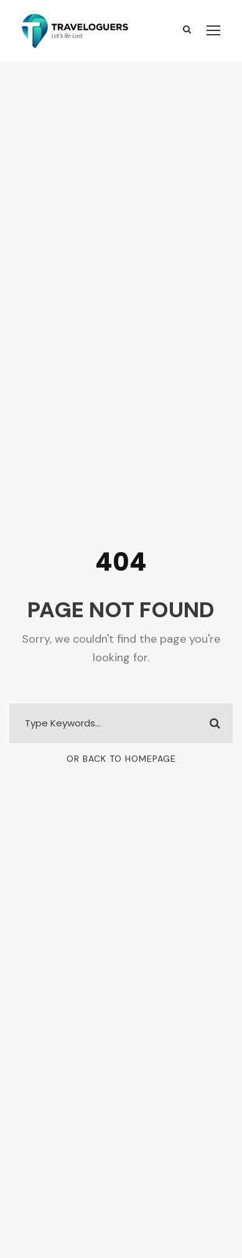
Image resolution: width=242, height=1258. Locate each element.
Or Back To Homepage (121, 758)
